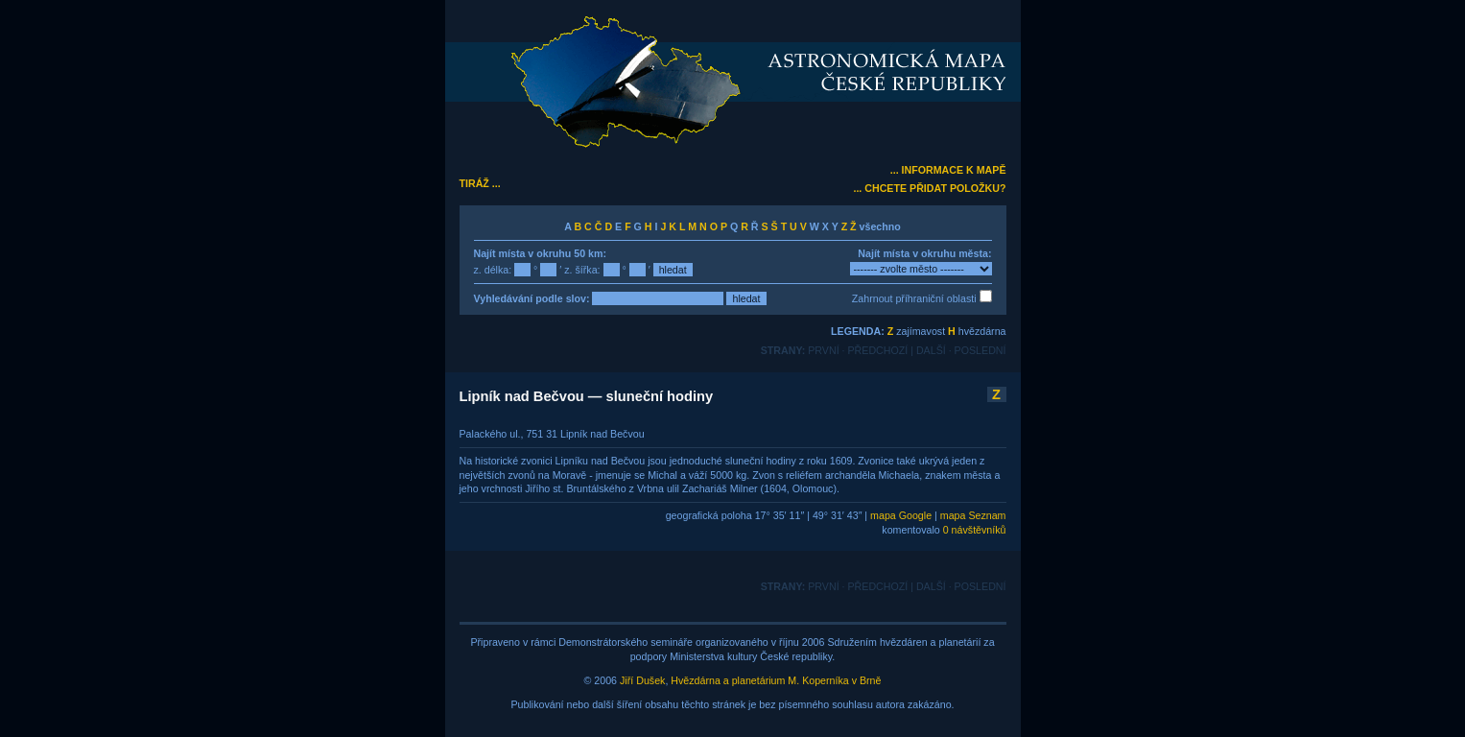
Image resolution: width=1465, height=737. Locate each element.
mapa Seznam (973, 515)
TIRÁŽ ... (480, 183)
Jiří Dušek (642, 680)
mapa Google (901, 515)
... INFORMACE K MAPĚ (948, 170)
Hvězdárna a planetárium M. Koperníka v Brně (776, 680)
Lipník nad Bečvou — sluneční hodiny (587, 396)
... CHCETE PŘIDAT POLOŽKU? (929, 188)
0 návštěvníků (974, 529)
